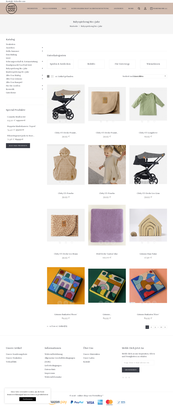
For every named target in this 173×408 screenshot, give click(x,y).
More (131, 8)
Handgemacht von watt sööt (19, 65)
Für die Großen (13, 86)
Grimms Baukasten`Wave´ (148, 314)
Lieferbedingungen (53, 365)
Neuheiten (32, 8)
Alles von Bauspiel (14, 82)
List (52, 76)
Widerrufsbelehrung (53, 354)
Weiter (165, 327)
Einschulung (11, 55)
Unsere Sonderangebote (16, 354)
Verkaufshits (11, 362)
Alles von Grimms (14, 79)
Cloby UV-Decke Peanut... (66, 133)
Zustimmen (28, 399)
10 (161, 327)
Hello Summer (50, 8)
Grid (48, 76)
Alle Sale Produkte (18, 146)
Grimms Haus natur (148, 254)
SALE (64, 8)
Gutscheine (11, 93)
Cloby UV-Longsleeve (148, 133)
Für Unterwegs (122, 64)
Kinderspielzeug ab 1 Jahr (17, 72)
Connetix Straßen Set (16, 117)
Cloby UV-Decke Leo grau (148, 193)
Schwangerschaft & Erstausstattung (90, 8)
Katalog (10, 39)
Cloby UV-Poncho (66, 193)
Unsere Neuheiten (14, 358)
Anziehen (118, 8)
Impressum (50, 373)
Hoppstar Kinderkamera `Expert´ (21, 126)
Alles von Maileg (13, 75)
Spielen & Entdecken (60, 64)
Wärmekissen (153, 64)
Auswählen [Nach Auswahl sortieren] (150, 76)
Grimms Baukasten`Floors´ (65, 314)
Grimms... (107, 314)
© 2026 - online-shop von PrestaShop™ (86, 396)
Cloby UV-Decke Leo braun (66, 254)
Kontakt (86, 362)
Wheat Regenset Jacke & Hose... (20, 136)
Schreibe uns (20, 1)
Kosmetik (10, 89)
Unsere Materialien (91, 354)
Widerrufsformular (53, 377)
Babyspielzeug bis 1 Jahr (16, 68)
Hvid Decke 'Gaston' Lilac (107, 254)
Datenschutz (50, 369)
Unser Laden (88, 358)
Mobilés (91, 64)
